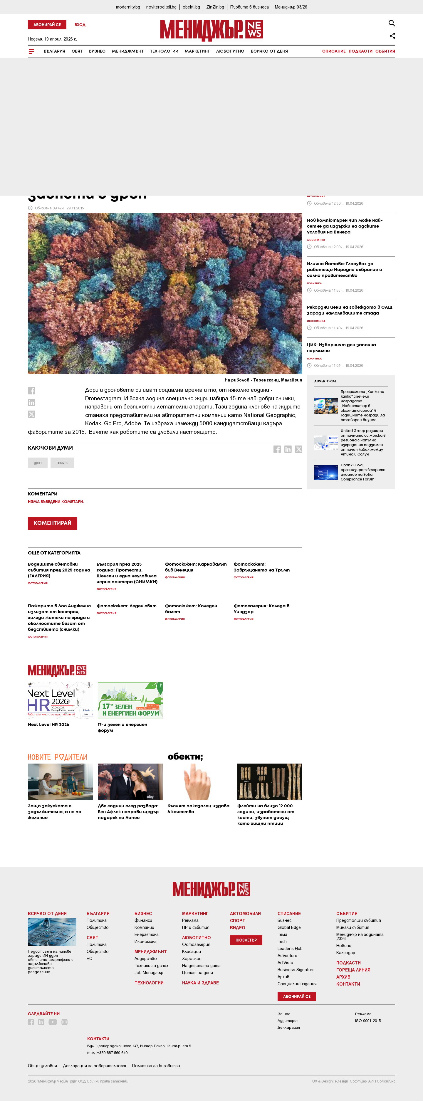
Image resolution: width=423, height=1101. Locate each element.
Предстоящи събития (358, 920)
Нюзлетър (246, 940)
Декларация (289, 1027)
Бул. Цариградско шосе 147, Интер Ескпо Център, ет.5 (139, 1046)
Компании (144, 927)
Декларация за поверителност (94, 1066)
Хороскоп (192, 959)
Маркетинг (197, 51)
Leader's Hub (290, 949)
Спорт (237, 920)
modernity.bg (128, 6)
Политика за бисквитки (156, 1066)
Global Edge (289, 927)
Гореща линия (353, 970)
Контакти (348, 984)
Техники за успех (151, 966)
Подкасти (360, 51)
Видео (237, 927)
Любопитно (230, 51)
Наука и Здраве (200, 983)
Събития (385, 51)
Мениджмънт (128, 51)
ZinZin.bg (215, 6)
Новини (343, 946)
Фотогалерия (196, 944)
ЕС (89, 959)
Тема (282, 934)
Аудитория (288, 1021)
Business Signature (296, 970)
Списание (334, 51)
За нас (284, 1014)
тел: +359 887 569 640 (107, 1053)
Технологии (164, 51)
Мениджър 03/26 (291, 6)
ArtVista (285, 963)
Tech (282, 941)
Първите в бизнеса (249, 6)
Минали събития (352, 927)
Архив (283, 977)
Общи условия (42, 1066)
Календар (345, 953)
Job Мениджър (149, 973)
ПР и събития (195, 927)
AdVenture (287, 956)
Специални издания (297, 984)
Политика (97, 920)
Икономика (146, 941)
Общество (98, 927)
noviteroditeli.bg (161, 6)
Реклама (190, 920)
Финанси (143, 920)
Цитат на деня (197, 973)
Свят (77, 51)
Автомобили (245, 913)
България (54, 51)
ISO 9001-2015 (368, 1021)
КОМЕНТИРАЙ (52, 523)
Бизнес (97, 51)
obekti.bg (191, 6)
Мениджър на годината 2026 (360, 936)
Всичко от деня (269, 51)
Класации (191, 951)
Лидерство (146, 959)
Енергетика (147, 934)
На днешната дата (201, 966)
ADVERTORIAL (325, 381)
